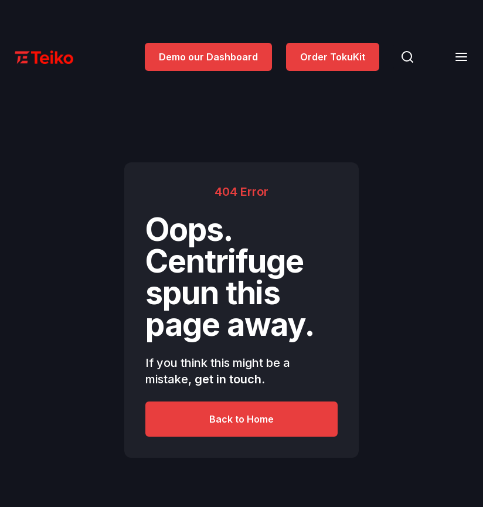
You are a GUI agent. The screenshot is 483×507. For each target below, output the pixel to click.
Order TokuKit (332, 57)
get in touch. (230, 379)
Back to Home (241, 419)
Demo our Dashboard (208, 57)
